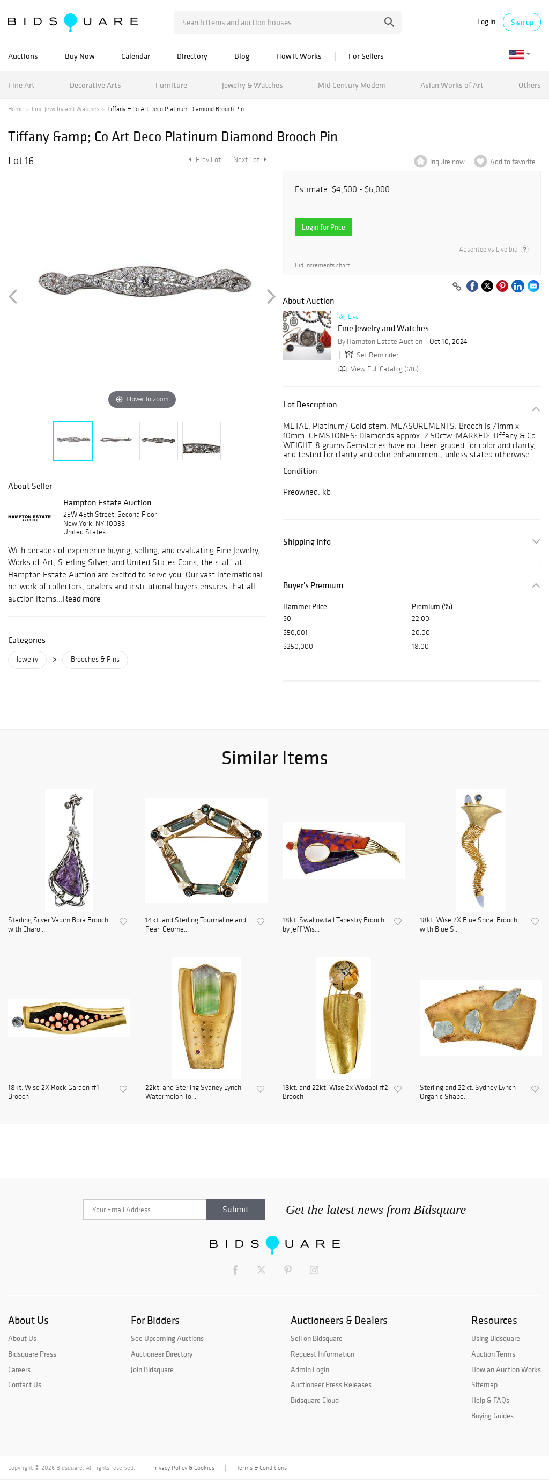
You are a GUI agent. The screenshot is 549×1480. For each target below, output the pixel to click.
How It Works (299, 56)
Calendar (135, 56)
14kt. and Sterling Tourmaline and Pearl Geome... (195, 925)
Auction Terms (493, 1354)
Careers (19, 1369)
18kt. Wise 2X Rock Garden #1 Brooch (53, 1092)
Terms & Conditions (261, 1467)
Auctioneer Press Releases (331, 1384)
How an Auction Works (506, 1369)
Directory (192, 56)
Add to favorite (513, 161)
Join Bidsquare (152, 1369)
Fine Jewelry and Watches (65, 109)
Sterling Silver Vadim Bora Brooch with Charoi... (58, 925)
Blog (241, 56)
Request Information (322, 1354)
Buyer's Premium (313, 585)
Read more (82, 598)
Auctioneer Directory (161, 1354)
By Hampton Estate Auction (380, 342)
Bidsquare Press (32, 1354)
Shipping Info (307, 542)
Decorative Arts (95, 85)
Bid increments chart (322, 265)
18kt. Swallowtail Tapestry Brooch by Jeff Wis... (333, 925)
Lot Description (310, 404)
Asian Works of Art (452, 85)
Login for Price (323, 227)
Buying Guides (492, 1415)
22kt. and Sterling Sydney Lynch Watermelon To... (193, 1092)
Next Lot (249, 159)
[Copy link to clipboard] (456, 287)
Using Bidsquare (495, 1338)
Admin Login (310, 1369)
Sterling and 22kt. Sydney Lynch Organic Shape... (468, 1092)
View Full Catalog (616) (377, 368)
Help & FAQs (490, 1400)
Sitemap (484, 1384)
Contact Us (24, 1384)
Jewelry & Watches (252, 85)
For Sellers (366, 56)
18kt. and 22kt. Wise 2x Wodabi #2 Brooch (335, 1092)
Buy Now (79, 56)
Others (529, 85)
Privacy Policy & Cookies (182, 1467)
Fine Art (21, 85)
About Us (22, 1338)
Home (16, 109)
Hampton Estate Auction (107, 502)
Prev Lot (203, 159)
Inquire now (447, 161)
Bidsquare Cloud (315, 1400)
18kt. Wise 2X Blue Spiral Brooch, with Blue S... (469, 925)
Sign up (522, 22)
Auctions (23, 56)
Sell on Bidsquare (317, 1338)
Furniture (171, 85)
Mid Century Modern (352, 85)
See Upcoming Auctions (167, 1338)
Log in (486, 22)
